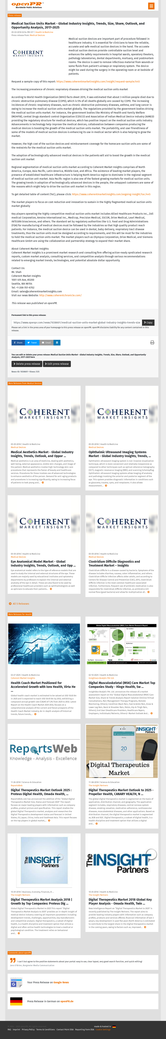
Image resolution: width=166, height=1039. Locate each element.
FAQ (9, 1029)
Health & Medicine (44, 32)
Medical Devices (37, 35)
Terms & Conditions (45, 1029)
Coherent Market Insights (23, 678)
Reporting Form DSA (84, 1029)
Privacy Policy (28, 1029)
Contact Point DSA (65, 1029)
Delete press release (27, 363)
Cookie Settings (103, 1029)
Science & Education (32, 782)
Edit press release (57, 363)
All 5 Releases (18, 603)
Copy (148, 322)
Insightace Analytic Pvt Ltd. (101, 678)
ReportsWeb (17, 785)
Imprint (16, 1029)
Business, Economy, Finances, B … (38, 892)
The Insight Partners (98, 785)
